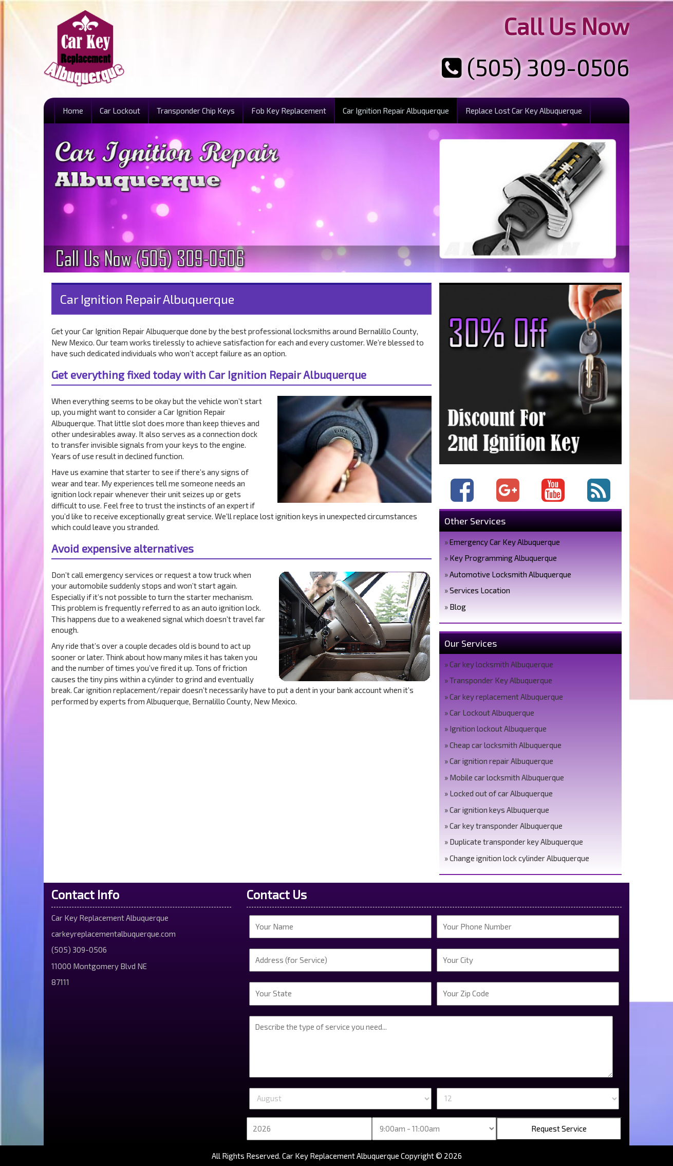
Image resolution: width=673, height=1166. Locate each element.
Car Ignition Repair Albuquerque (396, 110)
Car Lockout (120, 110)
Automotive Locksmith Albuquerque (510, 574)
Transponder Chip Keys (196, 110)
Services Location (480, 590)
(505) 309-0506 (535, 67)
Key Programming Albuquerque (503, 557)
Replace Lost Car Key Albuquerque (523, 110)
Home (73, 110)
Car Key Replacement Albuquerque (340, 1155)
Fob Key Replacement (288, 110)
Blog (458, 606)
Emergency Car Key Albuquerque (505, 541)
